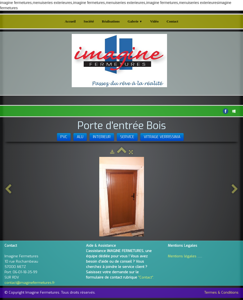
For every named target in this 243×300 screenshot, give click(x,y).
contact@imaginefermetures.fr (29, 282)
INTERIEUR (102, 136)
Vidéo (154, 21)
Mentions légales (182, 256)
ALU (80, 136)
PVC (63, 136)
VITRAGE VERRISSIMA (162, 136)
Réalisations (111, 21)
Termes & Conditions (221, 292)
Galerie (135, 21)
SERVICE (127, 136)
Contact (172, 21)
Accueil (70, 21)
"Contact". (146, 277)
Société (89, 21)
